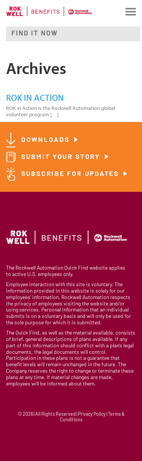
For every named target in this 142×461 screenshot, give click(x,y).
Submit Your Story (62, 157)
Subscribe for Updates (71, 174)
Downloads (46, 140)
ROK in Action (35, 98)
